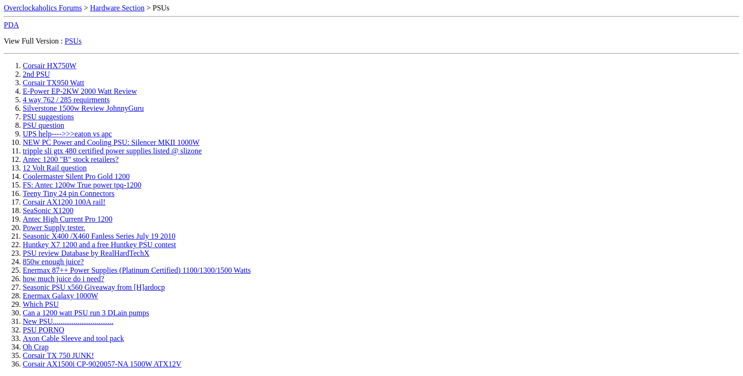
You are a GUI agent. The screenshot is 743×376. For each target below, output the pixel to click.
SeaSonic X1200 (48, 210)
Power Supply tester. (54, 228)
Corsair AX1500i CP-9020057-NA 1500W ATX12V (102, 364)
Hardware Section (117, 8)
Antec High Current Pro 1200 (67, 219)
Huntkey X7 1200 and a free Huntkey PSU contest (99, 245)
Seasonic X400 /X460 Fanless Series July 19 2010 (99, 236)
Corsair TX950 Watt (53, 83)
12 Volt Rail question (55, 168)
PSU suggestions (48, 117)
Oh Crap (36, 347)
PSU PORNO (43, 330)
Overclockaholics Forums (43, 8)
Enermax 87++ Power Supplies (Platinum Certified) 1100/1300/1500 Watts (137, 270)
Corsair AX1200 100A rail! (64, 202)
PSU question (43, 125)
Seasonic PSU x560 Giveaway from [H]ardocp (94, 287)
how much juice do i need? (63, 279)
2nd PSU (36, 74)
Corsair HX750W (49, 66)
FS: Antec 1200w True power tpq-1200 (82, 185)
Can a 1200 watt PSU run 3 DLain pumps (86, 313)
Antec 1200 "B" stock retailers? (70, 159)
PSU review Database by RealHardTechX (86, 253)
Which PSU (41, 304)
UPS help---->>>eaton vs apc (67, 134)
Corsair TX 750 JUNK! (58, 355)
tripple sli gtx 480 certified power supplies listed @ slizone (112, 151)
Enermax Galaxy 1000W (60, 296)
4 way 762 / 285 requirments (66, 100)
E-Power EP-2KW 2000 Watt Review (80, 91)
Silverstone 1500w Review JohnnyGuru (83, 108)
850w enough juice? (53, 262)
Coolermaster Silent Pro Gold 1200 (76, 176)
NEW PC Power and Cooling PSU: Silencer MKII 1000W (111, 142)
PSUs (73, 41)
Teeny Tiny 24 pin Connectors (69, 193)
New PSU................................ (68, 321)
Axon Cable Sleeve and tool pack (73, 338)
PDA (11, 25)
